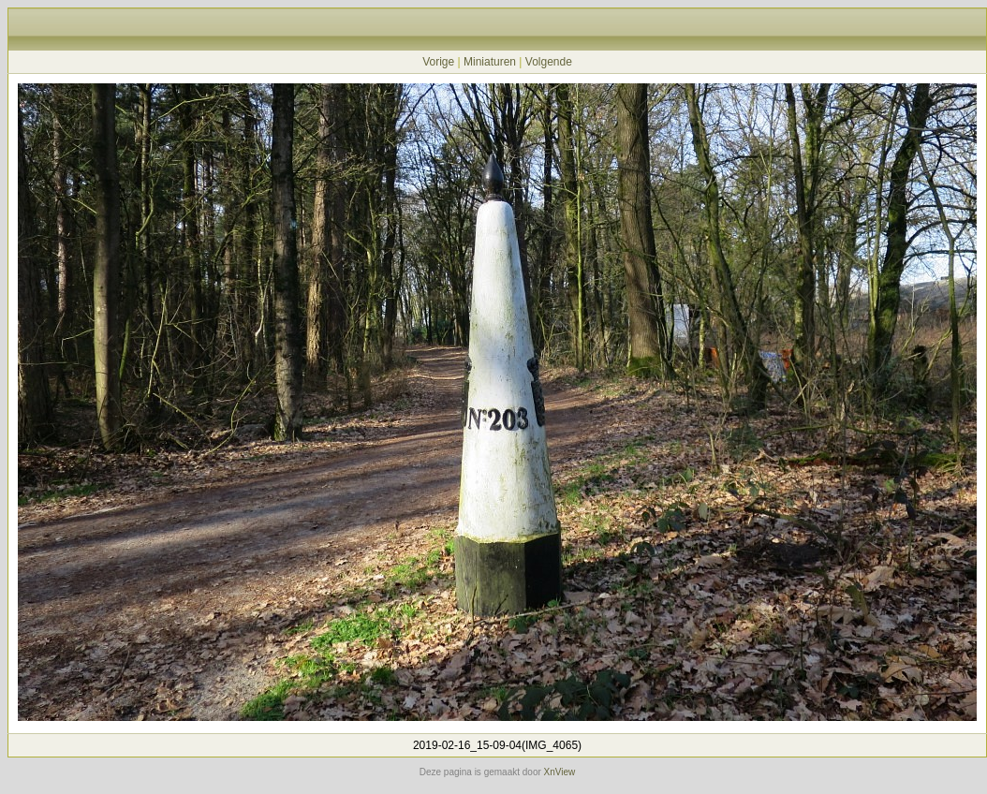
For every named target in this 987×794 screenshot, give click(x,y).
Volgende (548, 61)
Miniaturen (490, 61)
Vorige (438, 61)
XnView (560, 772)
